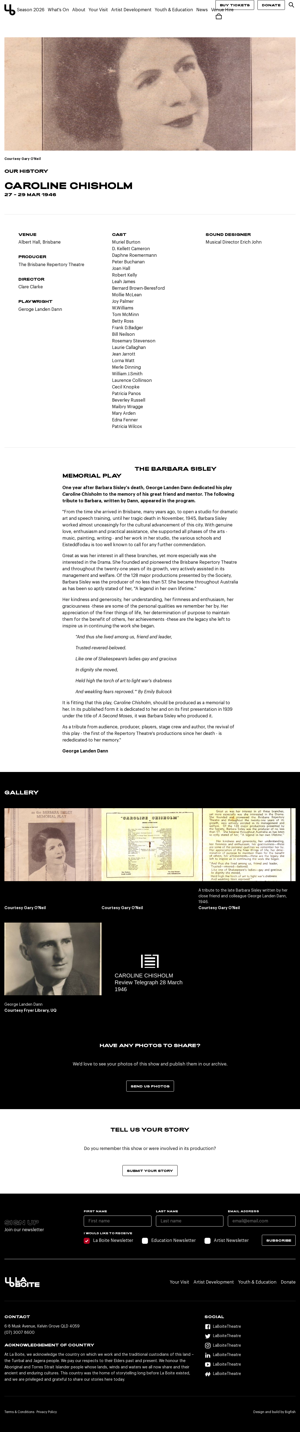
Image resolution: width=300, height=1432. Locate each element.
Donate (271, 5)
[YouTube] (250, 1364)
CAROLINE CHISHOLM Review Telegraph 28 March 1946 (149, 982)
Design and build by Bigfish (274, 1412)
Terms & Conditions (19, 1412)
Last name (167, 1211)
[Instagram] (250, 1346)
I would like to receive (108, 1233)
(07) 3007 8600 (19, 1333)
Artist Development (131, 10)
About (78, 10)
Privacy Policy (47, 1412)
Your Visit (98, 10)
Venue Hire (222, 10)
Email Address (243, 1211)
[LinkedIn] (250, 1355)
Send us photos (150, 1086)
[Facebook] (250, 1327)
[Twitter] (250, 1336)
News (202, 10)
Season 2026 (30, 10)
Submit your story (150, 1170)
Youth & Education (174, 10)
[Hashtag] (250, 1374)
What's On (58, 10)
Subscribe (278, 1240)
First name (95, 1211)
